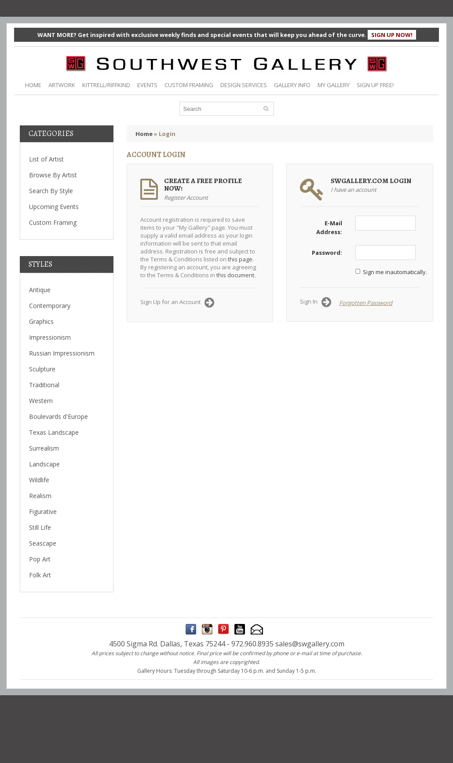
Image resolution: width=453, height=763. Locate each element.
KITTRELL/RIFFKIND (106, 85)
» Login (164, 134)
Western (41, 400)
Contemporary (49, 305)
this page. (241, 259)
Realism (40, 496)
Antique (40, 290)
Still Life (40, 527)
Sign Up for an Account (177, 302)
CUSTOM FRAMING (188, 85)
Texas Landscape (54, 432)
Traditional (44, 385)
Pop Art (40, 559)
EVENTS (147, 85)
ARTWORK (61, 85)
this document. (236, 275)
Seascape (42, 543)
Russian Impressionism (62, 353)
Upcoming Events (54, 206)
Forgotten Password (365, 303)
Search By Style (51, 191)
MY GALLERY (334, 85)
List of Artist (46, 159)
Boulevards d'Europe (58, 416)
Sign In (315, 302)
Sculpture (42, 369)
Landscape (44, 464)
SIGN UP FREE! (375, 85)
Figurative (43, 511)
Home (144, 134)
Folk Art (40, 575)
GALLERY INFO (292, 85)
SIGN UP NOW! (392, 35)
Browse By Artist (53, 175)
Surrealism (44, 448)
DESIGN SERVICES (243, 85)
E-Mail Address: (329, 227)
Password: (327, 253)
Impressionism (50, 337)
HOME (33, 85)
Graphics (41, 321)
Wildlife (39, 480)
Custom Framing (53, 222)
